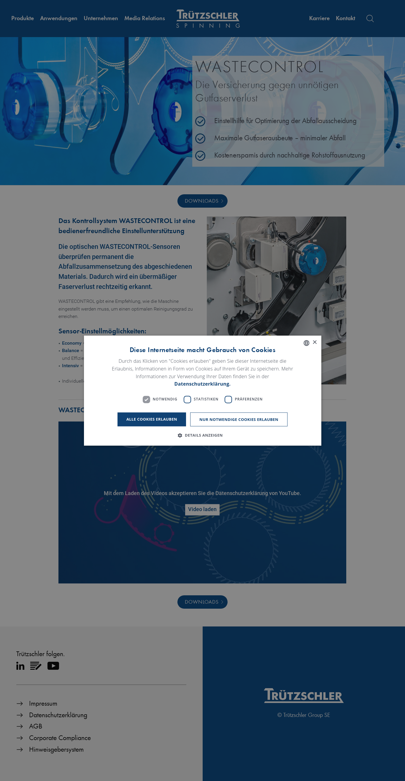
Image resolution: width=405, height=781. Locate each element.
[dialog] (202, 390)
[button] (202, 435)
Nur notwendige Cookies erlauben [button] (238, 419)
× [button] (314, 342)
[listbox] (306, 343)
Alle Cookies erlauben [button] (151, 419)
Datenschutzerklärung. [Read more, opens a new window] (202, 384)
